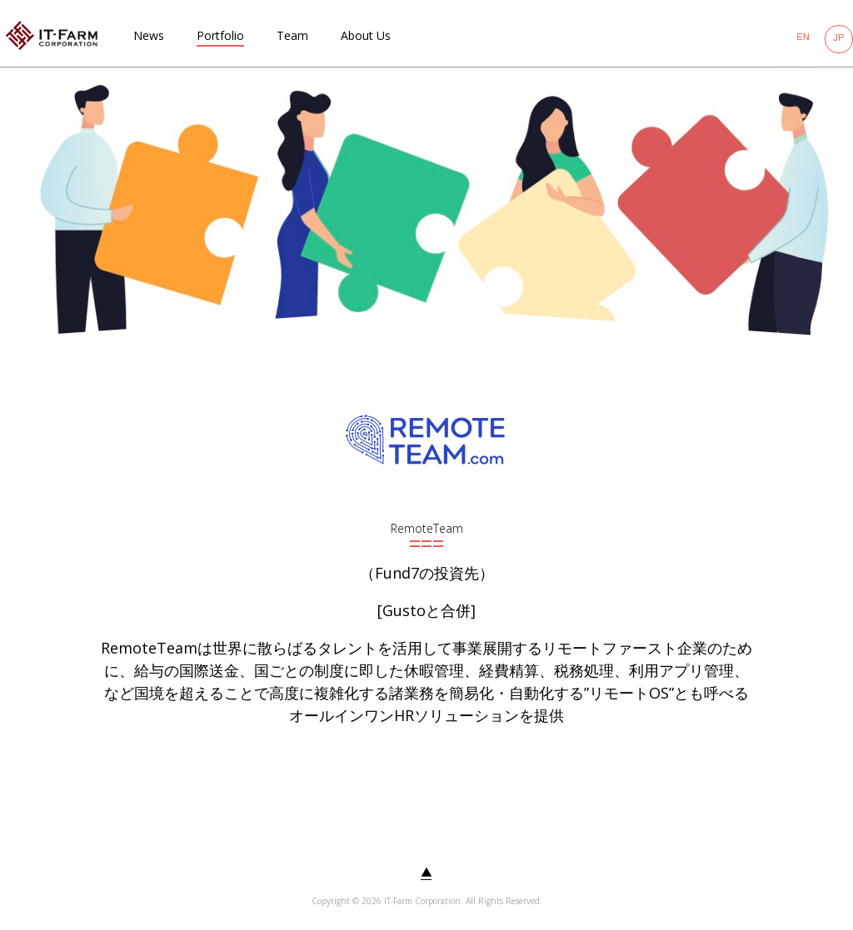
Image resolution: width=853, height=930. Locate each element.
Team (292, 35)
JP (839, 37)
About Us (366, 35)
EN (802, 37)
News (148, 35)
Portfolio (220, 35)
